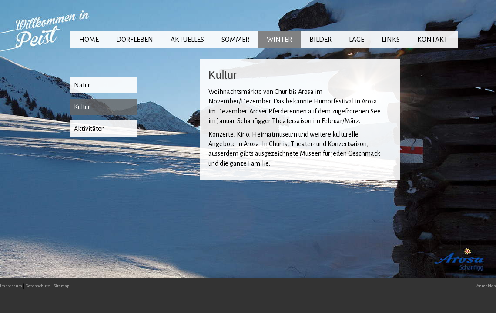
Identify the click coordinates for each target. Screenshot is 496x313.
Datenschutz (37, 285)
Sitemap (61, 285)
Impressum (11, 285)
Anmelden (486, 285)
